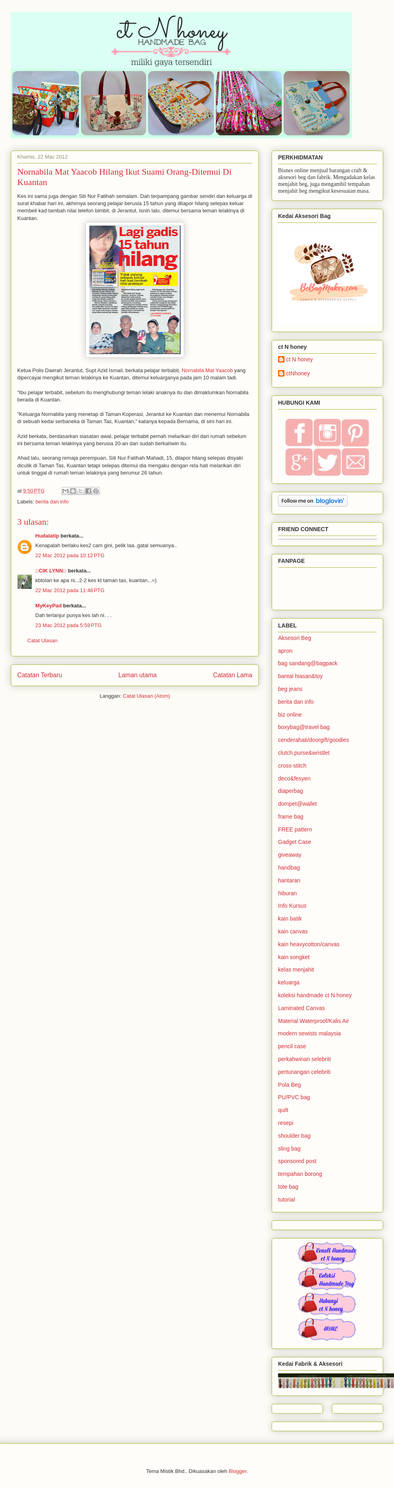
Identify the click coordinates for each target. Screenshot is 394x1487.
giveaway (289, 854)
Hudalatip (47, 536)
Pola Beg (289, 1085)
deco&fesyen (294, 778)
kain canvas (293, 931)
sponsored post (297, 1161)
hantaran (289, 880)
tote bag (288, 1186)
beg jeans (290, 689)
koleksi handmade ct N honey (315, 995)
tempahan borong (300, 1174)
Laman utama (137, 675)
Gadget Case (294, 842)
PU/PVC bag (294, 1097)
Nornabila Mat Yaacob (207, 370)
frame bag (290, 816)
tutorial (286, 1199)
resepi (285, 1123)
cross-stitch (292, 765)
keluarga (289, 982)
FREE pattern (295, 829)
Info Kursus (292, 905)
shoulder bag (294, 1136)
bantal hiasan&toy (300, 676)
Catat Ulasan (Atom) (146, 696)
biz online (290, 714)
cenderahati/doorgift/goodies (313, 740)
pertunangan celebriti (304, 1072)
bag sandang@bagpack (307, 663)
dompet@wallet (297, 804)
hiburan (287, 893)
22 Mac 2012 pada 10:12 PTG (69, 555)
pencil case (292, 1046)
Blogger (237, 1471)
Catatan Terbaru (39, 675)
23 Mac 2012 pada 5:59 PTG (68, 625)
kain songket (294, 957)
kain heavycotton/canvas (308, 944)
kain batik (290, 918)
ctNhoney (298, 373)
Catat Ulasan (42, 641)
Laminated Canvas (301, 1008)
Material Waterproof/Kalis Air (313, 1021)
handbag (289, 867)
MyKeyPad (48, 606)
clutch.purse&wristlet (303, 753)
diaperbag (290, 791)
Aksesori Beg (294, 638)
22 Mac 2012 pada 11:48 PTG (69, 590)
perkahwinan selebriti (304, 1059)
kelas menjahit (296, 969)
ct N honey (299, 359)
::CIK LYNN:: (51, 571)
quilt (283, 1110)
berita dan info (52, 502)
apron (285, 651)
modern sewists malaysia (309, 1033)
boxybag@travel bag (304, 727)
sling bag (289, 1148)
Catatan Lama (232, 675)
